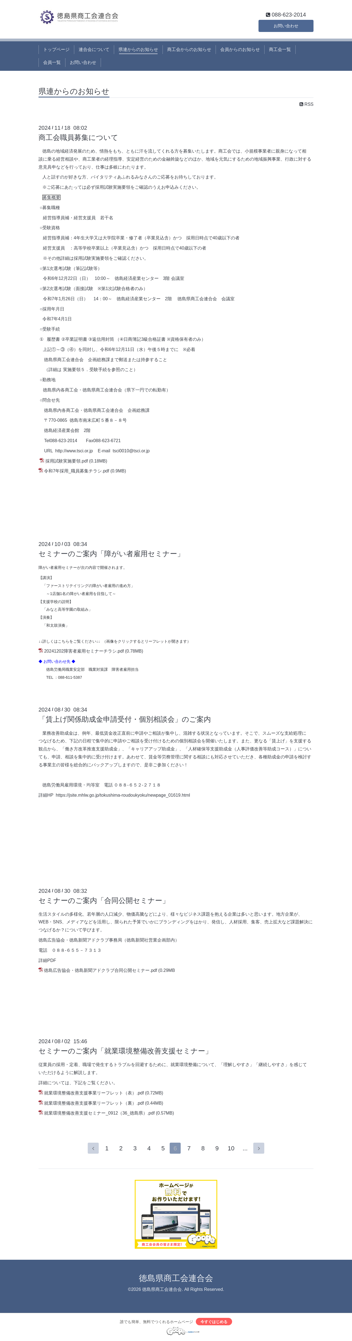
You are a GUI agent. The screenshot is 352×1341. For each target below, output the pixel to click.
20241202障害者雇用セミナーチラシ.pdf (84, 651)
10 (232, 1148)
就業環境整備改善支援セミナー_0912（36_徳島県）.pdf (99, 1113)
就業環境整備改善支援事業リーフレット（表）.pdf (94, 1093)
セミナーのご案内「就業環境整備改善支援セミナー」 (125, 1051)
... (246, 1148)
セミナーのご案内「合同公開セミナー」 (103, 900)
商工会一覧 (280, 49)
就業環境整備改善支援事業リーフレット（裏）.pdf (94, 1103)
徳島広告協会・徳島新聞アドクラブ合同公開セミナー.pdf (100, 970)
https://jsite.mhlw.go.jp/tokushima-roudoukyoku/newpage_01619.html (123, 795)
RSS (306, 104)
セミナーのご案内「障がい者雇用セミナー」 (111, 554)
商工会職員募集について (78, 137)
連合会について (94, 49)
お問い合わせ (286, 25)
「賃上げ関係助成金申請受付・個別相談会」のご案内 (124, 719)
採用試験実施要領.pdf (66, 461)
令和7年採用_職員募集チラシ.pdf (76, 471)
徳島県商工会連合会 (176, 1278)
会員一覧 (52, 62)
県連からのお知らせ (138, 49)
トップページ (56, 49)
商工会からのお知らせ (189, 49)
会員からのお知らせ (240, 49)
